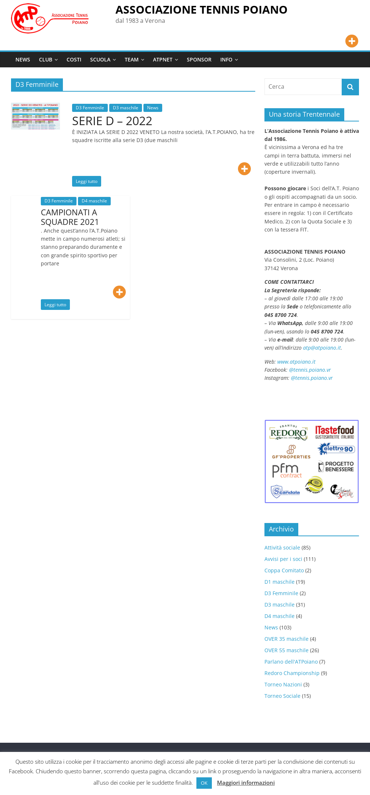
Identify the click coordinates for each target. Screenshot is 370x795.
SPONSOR (199, 59)
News (153, 108)
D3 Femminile (90, 108)
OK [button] (204, 783)
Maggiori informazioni (246, 782)
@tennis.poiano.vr (310, 369)
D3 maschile (125, 108)
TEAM (132, 59)
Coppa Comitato (284, 570)
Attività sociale (282, 547)
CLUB (45, 59)
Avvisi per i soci (283, 558)
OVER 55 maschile (286, 650)
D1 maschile (279, 581)
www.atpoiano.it (296, 361)
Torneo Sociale (282, 695)
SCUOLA (100, 59)
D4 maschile (94, 201)
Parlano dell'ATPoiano (291, 661)
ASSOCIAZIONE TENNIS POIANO (201, 9)
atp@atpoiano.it (322, 347)
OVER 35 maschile (286, 638)
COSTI (74, 59)
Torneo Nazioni (283, 684)
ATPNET (162, 59)
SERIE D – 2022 (112, 120)
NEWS (22, 59)
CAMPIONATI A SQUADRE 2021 (70, 216)
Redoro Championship (292, 672)
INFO (226, 59)
